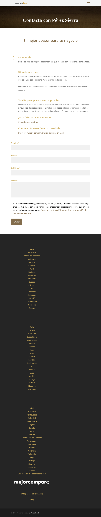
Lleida (32, 369)
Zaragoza (32, 467)
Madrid (32, 376)
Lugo (32, 373)
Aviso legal (35, 513)
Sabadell (32, 418)
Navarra (32, 386)
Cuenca (32, 308)
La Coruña (32, 356)
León (32, 366)
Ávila (32, 269)
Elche (32, 327)
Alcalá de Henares (32, 255)
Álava (32, 249)
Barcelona (31, 278)
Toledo (32, 447)
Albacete (32, 252)
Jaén (32, 350)
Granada (32, 333)
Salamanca (32, 421)
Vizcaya (32, 460)
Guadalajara (32, 337)
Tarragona (32, 441)
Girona (32, 330)
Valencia (32, 451)
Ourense (32, 389)
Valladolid (32, 454)
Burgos (32, 282)
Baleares (32, 275)
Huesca (32, 346)
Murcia (32, 382)
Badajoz (31, 272)
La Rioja (32, 360)
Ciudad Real (32, 301)
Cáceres (32, 285)
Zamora (32, 464)
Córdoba (32, 305)
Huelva (32, 343)
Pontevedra (32, 415)
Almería (32, 262)
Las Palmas (32, 363)
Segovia (32, 424)
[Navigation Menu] (88, 3)
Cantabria (32, 291)
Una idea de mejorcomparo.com (32, 473)
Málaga (32, 379)
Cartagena (32, 295)
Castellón (32, 298)
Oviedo (32, 408)
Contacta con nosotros (28, 122)
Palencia (32, 411)
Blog (32, 499)
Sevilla (32, 428)
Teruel (32, 434)
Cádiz (32, 288)
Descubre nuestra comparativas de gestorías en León (41, 133)
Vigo (32, 457)
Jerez (32, 353)
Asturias (32, 265)
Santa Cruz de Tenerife (32, 437)
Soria (32, 431)
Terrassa (32, 444)
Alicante (32, 259)
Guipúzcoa (32, 340)
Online (32, 470)
